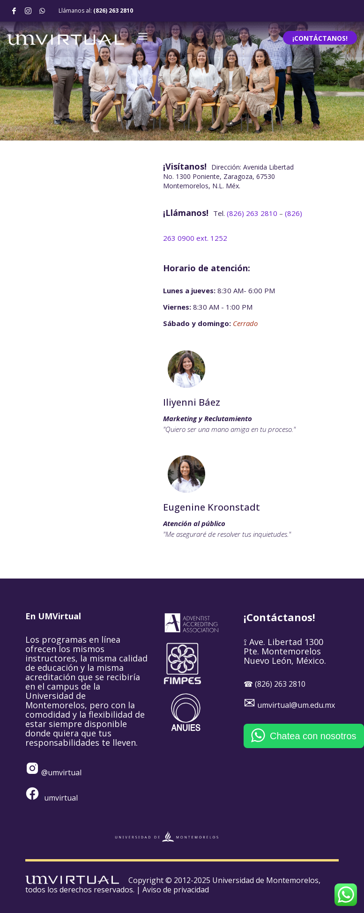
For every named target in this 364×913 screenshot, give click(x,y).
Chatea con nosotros (313, 736)
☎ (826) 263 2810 (274, 684)
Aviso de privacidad (175, 889)
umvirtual (61, 798)
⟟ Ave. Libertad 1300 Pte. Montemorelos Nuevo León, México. (285, 651)
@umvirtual (60, 772)
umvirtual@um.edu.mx (296, 705)
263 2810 (253, 213)
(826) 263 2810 (113, 11)
